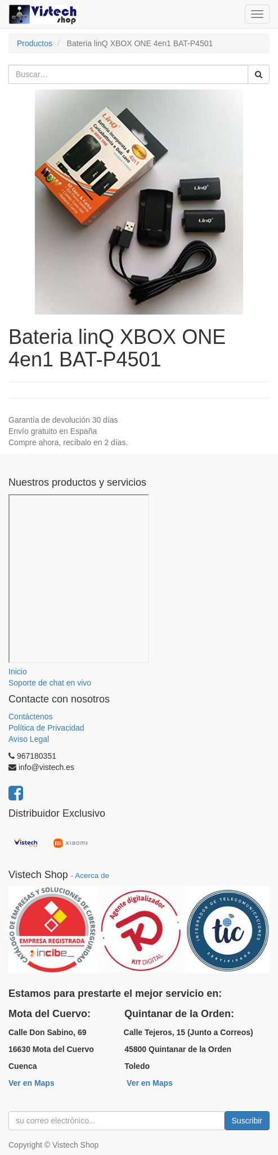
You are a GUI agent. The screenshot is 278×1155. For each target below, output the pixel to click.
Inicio (17, 671)
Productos (34, 43)
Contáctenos (30, 716)
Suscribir (247, 1120)
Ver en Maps (31, 1082)
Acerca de (92, 875)
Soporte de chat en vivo (49, 682)
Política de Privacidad (46, 727)
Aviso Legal (28, 739)
